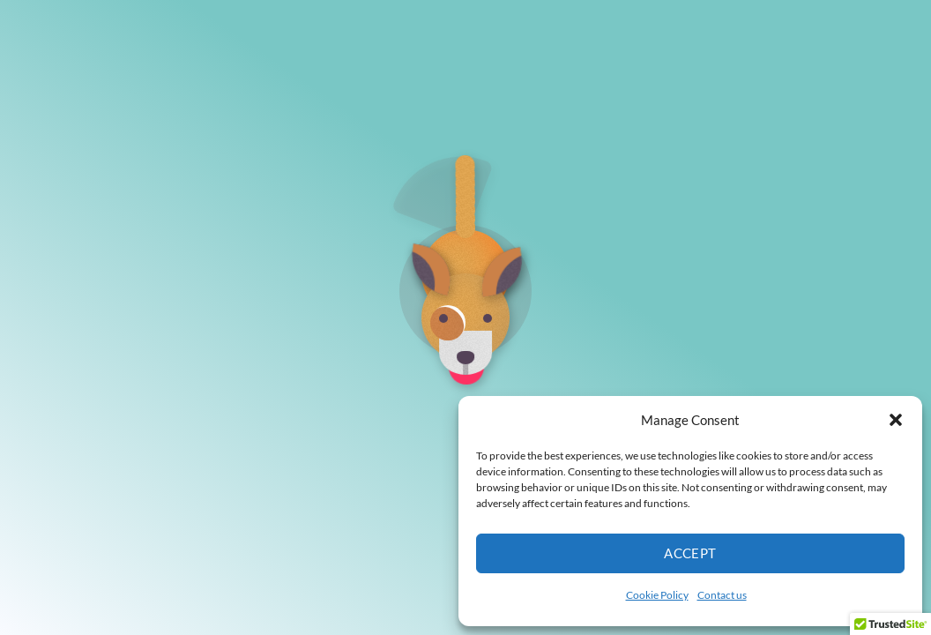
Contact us (722, 594)
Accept (690, 553)
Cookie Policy (657, 594)
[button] (896, 420)
